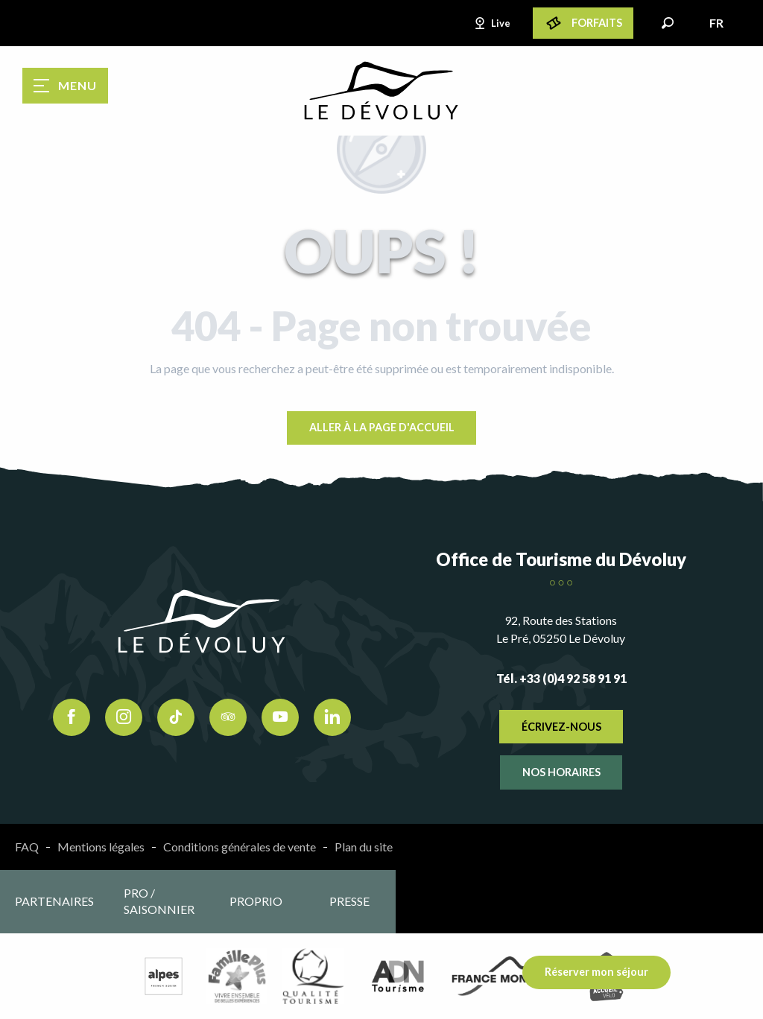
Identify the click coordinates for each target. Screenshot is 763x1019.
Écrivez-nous (561, 726)
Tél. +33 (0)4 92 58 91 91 (561, 678)
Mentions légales (101, 846)
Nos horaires (561, 772)
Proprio (255, 901)
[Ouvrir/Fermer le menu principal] (65, 86)
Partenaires (54, 901)
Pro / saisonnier (159, 901)
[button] (668, 23)
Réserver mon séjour (596, 971)
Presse (349, 901)
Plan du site (364, 846)
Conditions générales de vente (239, 846)
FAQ (27, 846)
